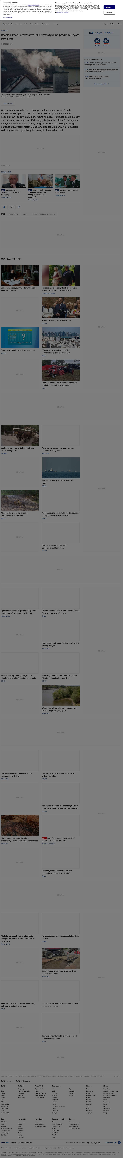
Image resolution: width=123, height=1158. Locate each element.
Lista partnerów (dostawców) (62, 12)
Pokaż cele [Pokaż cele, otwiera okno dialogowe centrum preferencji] (109, 12)
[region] (61, 10)
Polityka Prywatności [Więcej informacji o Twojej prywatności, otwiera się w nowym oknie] (8, 17)
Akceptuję (109, 7)
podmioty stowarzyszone (33, 5)
